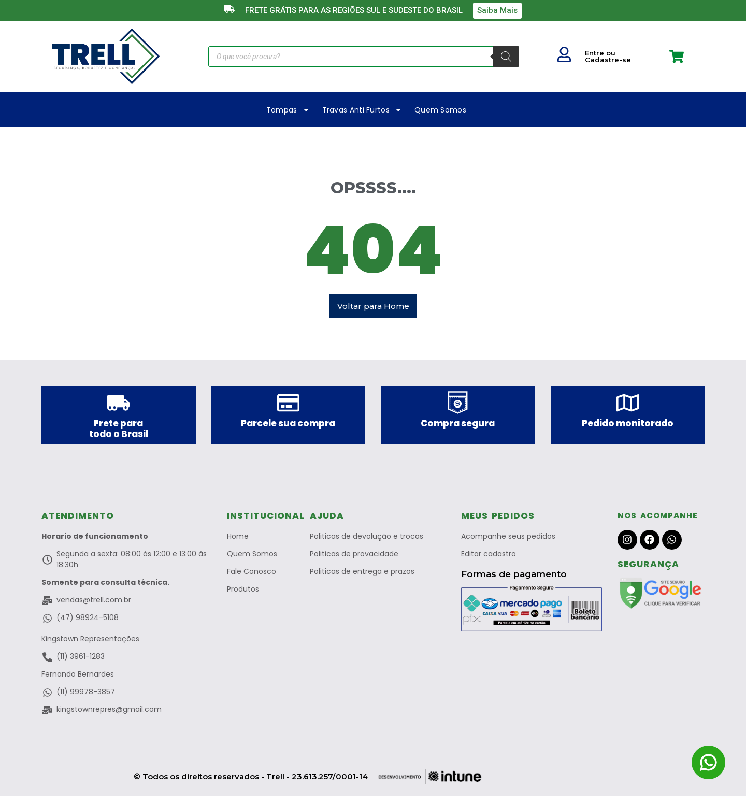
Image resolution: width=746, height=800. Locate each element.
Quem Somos (440, 110)
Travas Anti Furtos (362, 110)
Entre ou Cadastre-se (608, 56)
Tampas (288, 110)
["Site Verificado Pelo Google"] (661, 597)
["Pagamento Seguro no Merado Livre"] (531, 612)
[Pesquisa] (506, 56)
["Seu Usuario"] (564, 54)
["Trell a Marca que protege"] (106, 56)
